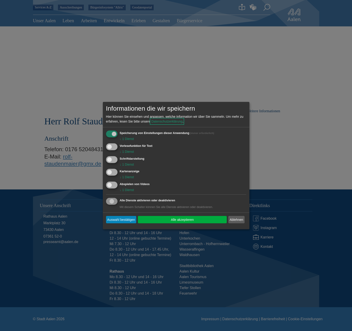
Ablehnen (236, 219)
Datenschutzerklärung (167, 121)
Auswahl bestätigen (121, 219)
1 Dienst (127, 139)
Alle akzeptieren (182, 219)
